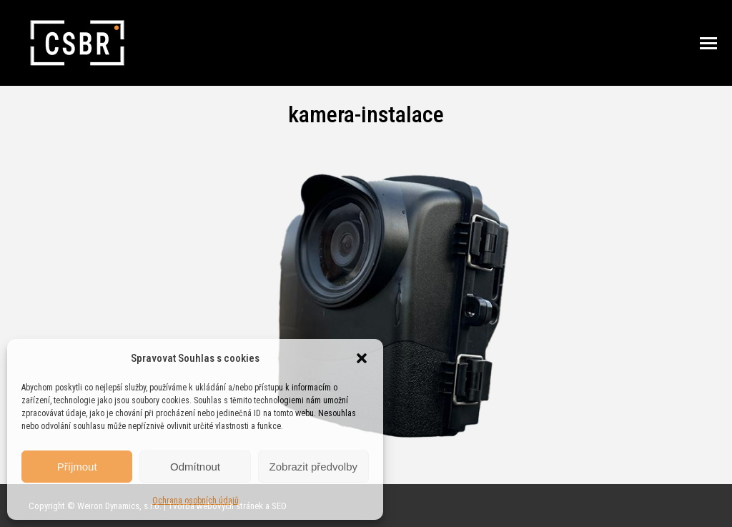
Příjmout (77, 466)
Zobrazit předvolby (313, 466)
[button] (362, 358)
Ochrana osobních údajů (195, 501)
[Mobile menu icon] (708, 43)
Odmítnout (195, 466)
